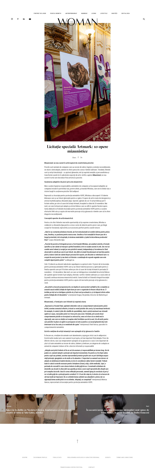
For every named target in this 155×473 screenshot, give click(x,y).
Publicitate (57, 457)
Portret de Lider (40, 13)
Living (94, 13)
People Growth (55, 13)
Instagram (12, 19)
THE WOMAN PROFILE (40, 457)
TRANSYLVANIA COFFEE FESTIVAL (71, 467)
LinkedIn (24, 19)
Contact (91, 467)
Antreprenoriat (71, 13)
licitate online (49, 203)
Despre (24, 457)
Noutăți (114, 13)
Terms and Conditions (124, 457)
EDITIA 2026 (126, 13)
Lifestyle (103, 13)
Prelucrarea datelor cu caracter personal (83, 457)
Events (108, 457)
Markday (84, 13)
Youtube (30, 19)
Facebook (18, 19)
